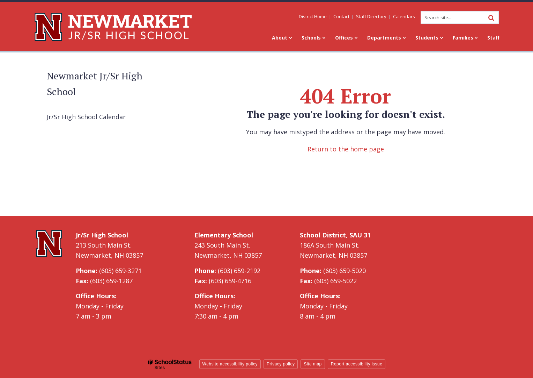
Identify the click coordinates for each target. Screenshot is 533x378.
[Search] (491, 17)
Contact (342, 16)
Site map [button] (312, 364)
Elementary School (223, 235)
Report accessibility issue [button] (357, 364)
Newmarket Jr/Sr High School (94, 83)
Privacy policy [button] (281, 364)
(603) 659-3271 (120, 270)
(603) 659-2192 (239, 270)
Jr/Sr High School (102, 235)
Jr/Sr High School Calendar (86, 117)
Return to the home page (346, 149)
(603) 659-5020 (344, 270)
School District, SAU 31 (335, 235)
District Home (313, 16)
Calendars (404, 16)
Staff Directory (371, 16)
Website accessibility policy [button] (230, 364)
